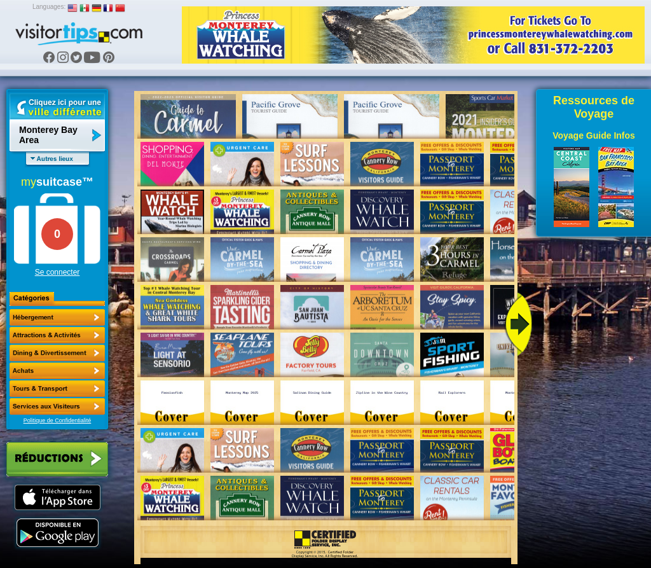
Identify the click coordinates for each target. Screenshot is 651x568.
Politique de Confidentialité (58, 420)
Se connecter (57, 272)
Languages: (48, 6)
